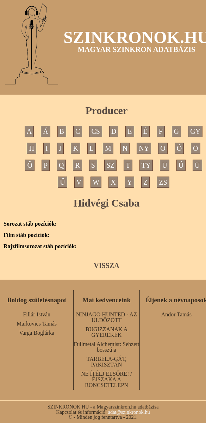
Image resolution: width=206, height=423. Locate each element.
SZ (110, 165)
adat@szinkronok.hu (129, 412)
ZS (163, 182)
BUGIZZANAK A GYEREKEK (107, 332)
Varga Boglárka (36, 333)
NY (144, 148)
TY (146, 165)
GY (195, 131)
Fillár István (36, 314)
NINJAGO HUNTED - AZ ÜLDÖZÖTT (106, 317)
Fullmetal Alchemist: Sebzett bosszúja (106, 347)
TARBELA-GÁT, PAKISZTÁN (107, 362)
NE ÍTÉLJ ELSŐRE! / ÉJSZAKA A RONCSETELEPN (106, 379)
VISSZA (106, 265)
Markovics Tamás (37, 324)
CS (95, 131)
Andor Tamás (176, 314)
